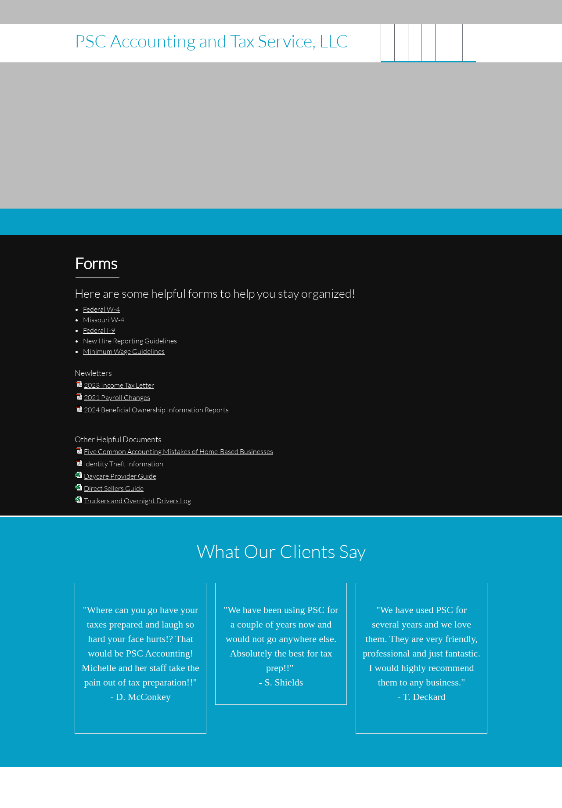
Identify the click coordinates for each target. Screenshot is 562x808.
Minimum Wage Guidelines (124, 351)
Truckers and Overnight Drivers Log (137, 500)
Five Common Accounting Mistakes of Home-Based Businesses (178, 451)
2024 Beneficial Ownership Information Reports (156, 409)
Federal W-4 (101, 309)
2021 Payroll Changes (117, 397)
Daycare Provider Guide (120, 476)
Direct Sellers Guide (114, 488)
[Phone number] (421, 11)
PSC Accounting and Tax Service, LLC (211, 41)
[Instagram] (474, 11)
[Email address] (434, 11)
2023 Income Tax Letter (119, 385)
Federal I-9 (99, 330)
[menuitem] (387, 43)
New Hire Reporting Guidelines (130, 340)
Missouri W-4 (103, 319)
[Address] (447, 11)
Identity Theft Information (123, 463)
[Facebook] (461, 11)
